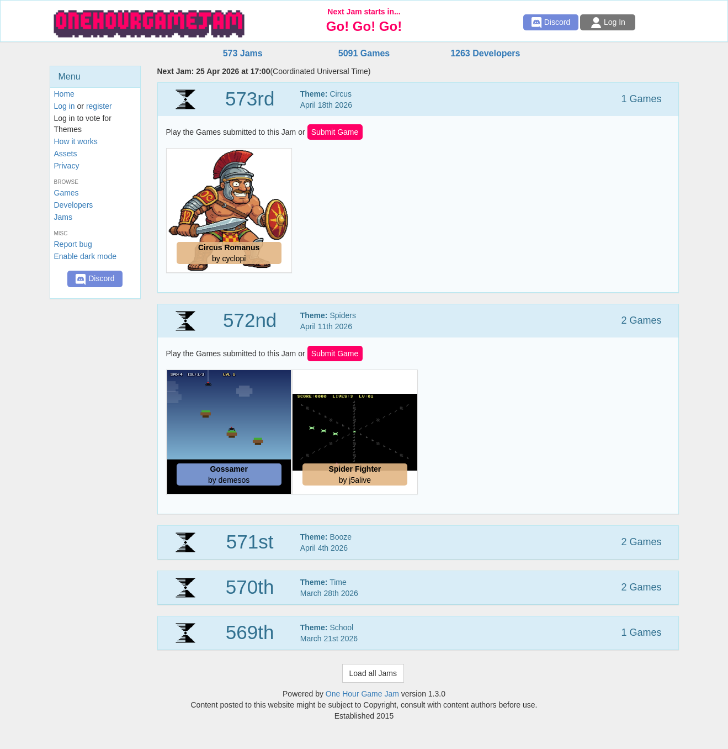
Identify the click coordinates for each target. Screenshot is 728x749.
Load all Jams (373, 673)
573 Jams (243, 53)
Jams (63, 217)
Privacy (66, 165)
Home (64, 93)
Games (66, 192)
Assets (65, 153)
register (99, 106)
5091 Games (364, 53)
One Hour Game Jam (362, 693)
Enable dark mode (85, 256)
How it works (76, 141)
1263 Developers (485, 53)
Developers (73, 205)
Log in (64, 106)
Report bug (73, 244)
